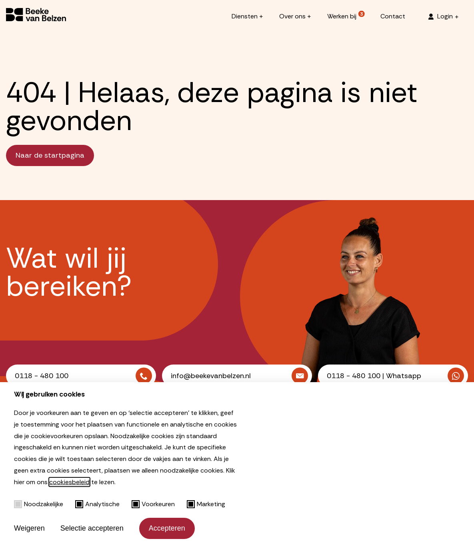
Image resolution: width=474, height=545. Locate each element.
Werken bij (341, 16)
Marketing (206, 504)
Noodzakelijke (38, 504)
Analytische (97, 504)
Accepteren (167, 528)
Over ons (292, 16)
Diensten (245, 16)
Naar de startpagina (50, 155)
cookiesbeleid (69, 482)
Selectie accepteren (92, 528)
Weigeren (29, 528)
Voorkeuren (153, 504)
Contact (392, 16)
